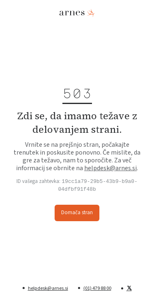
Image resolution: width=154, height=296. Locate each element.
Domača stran (77, 213)
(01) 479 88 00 (97, 288)
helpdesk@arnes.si (110, 167)
